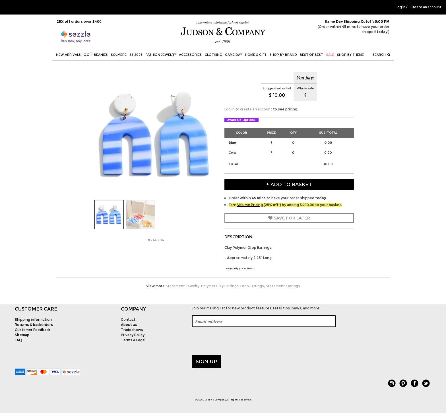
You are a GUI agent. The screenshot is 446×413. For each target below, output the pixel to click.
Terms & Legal (133, 340)
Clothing (213, 55)
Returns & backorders (34, 324)
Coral (233, 153)
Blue (232, 143)
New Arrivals (68, 55)
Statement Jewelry (182, 286)
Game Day (233, 55)
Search (381, 55)
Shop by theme (350, 55)
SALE (330, 55)
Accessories (190, 55)
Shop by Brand (283, 55)
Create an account (425, 7)
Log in (400, 7)
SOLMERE (119, 55)
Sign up (206, 361)
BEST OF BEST (311, 55)
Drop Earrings (252, 286)
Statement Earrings (283, 286)
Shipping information (33, 319)
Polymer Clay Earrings (220, 286)
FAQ (18, 340)
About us (129, 324)
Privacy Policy (132, 335)
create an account (256, 109)
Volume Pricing (250, 205)
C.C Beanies (96, 54)
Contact (128, 319)
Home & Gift (256, 55)
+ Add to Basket (289, 184)
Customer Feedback (32, 330)
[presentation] (235, 341)
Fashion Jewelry (161, 55)
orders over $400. (79, 21)
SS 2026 (136, 55)
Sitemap (22, 335)
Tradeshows (132, 330)
